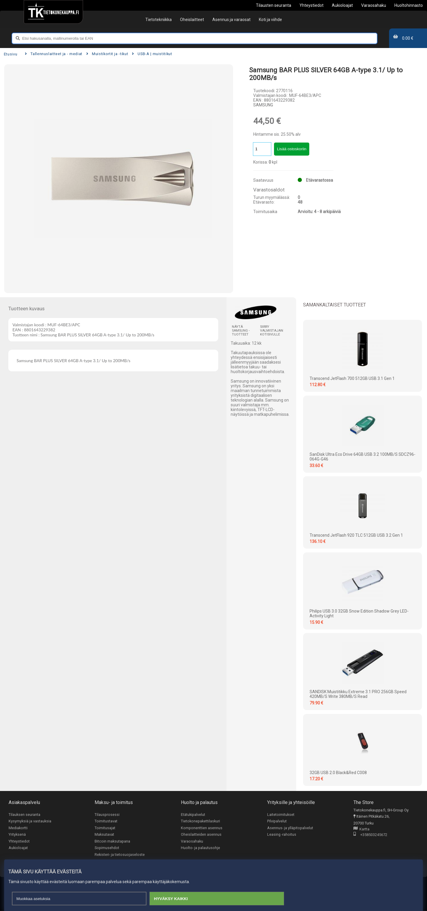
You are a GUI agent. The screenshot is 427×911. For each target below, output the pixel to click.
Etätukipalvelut (193, 814)
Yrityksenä (17, 834)
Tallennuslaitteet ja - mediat (53, 54)
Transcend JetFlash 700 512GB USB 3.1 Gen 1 (352, 378)
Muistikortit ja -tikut (107, 54)
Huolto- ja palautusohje (200, 848)
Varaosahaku (192, 841)
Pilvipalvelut (277, 821)
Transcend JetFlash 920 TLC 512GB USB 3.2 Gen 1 (356, 535)
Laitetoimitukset (280, 814)
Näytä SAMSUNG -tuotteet (241, 330)
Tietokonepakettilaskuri (200, 821)
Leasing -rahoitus (281, 834)
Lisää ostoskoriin (291, 149)
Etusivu (10, 54)
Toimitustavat (106, 821)
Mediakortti (18, 828)
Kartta (361, 829)
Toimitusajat (105, 828)
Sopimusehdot (107, 848)
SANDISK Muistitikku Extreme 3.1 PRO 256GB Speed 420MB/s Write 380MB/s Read (358, 694)
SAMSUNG (263, 105)
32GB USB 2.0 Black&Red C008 (338, 772)
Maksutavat (104, 834)
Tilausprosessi (107, 814)
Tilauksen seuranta (24, 814)
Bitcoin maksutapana (112, 841)
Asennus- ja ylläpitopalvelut (290, 828)
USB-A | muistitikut (152, 54)
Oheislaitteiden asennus (201, 834)
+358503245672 (370, 835)
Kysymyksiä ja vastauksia (30, 821)
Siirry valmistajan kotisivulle (271, 330)
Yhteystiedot (19, 841)
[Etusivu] (53, 11)
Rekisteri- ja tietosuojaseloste (120, 855)
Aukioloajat (18, 848)
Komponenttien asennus (201, 828)
